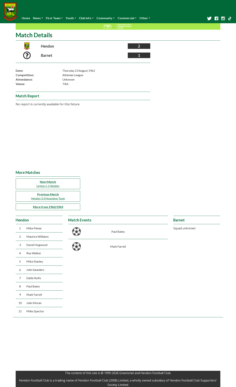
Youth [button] (70, 18)
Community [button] (104, 18)
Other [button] (143, 18)
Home (26, 18)
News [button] (37, 18)
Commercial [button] (126, 18)
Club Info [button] (85, 18)
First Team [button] (53, 18)
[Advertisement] (118, 142)
